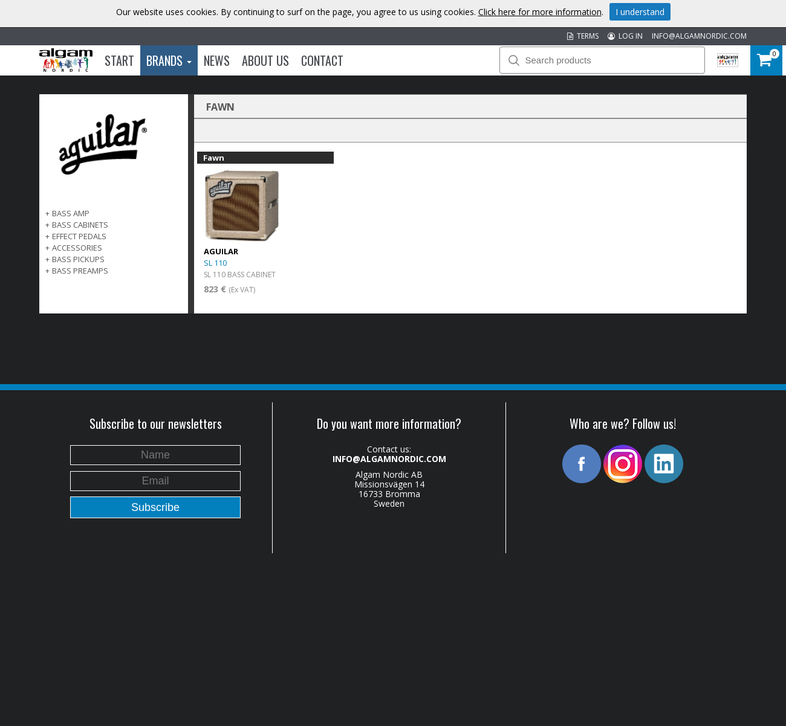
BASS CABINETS (80, 224)
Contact (322, 60)
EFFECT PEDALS (79, 236)
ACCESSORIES (77, 247)
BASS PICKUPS (78, 259)
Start (119, 60)
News (217, 60)
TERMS (583, 36)
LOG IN (625, 36)
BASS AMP (70, 213)
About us (265, 60)
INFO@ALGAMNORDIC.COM (699, 36)
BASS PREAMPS (80, 270)
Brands (169, 60)
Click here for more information (540, 12)
